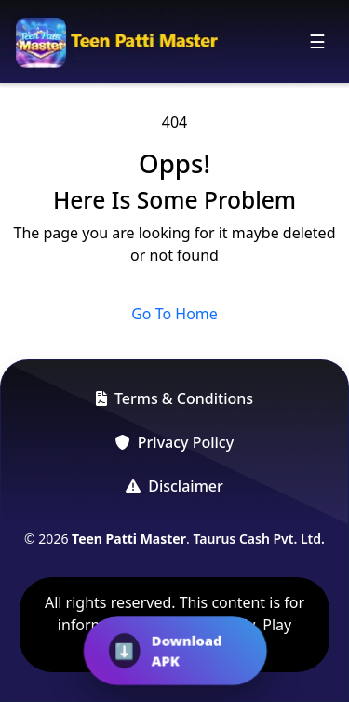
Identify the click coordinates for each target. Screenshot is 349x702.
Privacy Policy (174, 442)
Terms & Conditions (174, 398)
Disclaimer (174, 486)
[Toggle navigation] (317, 42)
